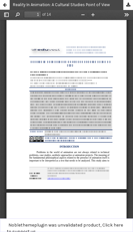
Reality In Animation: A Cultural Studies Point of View (61, 4)
